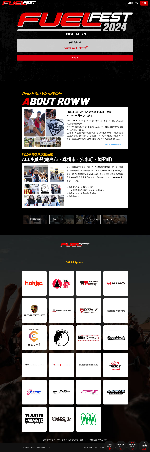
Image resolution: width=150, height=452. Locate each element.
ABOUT (130, 3)
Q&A (136, 3)
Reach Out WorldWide (113, 144)
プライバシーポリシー (89, 447)
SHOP (144, 3)
